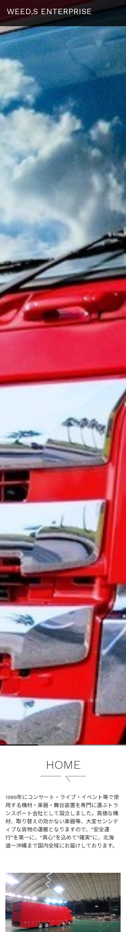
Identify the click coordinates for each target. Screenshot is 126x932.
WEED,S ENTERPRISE (49, 11)
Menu (114, 9)
